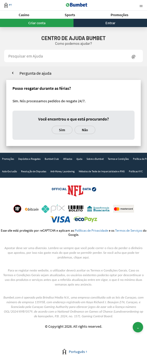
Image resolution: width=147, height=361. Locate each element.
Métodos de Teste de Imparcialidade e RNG (102, 171)
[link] (8, 159)
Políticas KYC (136, 171)
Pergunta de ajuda (35, 73)
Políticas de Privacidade (91, 230)
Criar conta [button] (36, 23)
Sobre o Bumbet (95, 159)
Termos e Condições (118, 159)
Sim (62, 130)
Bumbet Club (52, 159)
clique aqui (81, 257)
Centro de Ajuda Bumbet (73, 38)
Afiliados (67, 159)
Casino (24, 14)
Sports (70, 14)
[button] (24, 15)
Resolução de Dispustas (33, 171)
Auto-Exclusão (9, 171)
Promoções (119, 14)
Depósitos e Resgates (29, 159)
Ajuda (79, 159)
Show (134, 56)
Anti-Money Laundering (62, 171)
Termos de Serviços (128, 230)
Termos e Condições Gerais (108, 270)
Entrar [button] (110, 23)
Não (85, 130)
